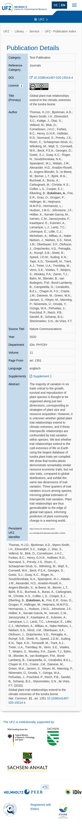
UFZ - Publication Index (60, 31)
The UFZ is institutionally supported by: (29, 722)
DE (56, 5)
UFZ (40, 19)
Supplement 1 (42, 376)
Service (34, 31)
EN (63, 5)
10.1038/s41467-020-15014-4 (53, 77)
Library (19, 31)
